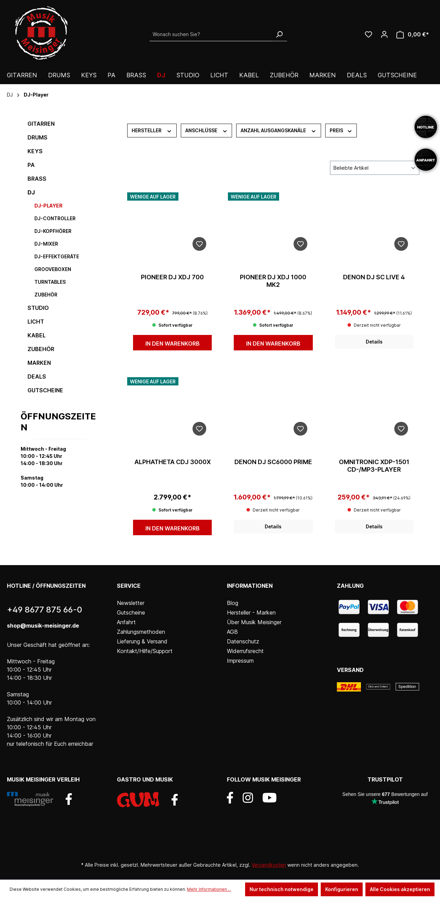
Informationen (250, 585)
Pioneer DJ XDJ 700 (172, 277)
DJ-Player (48, 206)
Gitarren (41, 123)
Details (374, 342)
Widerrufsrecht (245, 651)
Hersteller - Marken (251, 612)
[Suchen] (279, 34)
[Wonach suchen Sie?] (211, 34)
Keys (35, 151)
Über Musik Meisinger (254, 622)
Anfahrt (126, 622)
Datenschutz (243, 641)
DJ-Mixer (46, 244)
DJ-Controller (55, 218)
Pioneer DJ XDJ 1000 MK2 (273, 280)
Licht (36, 321)
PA (31, 164)
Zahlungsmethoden (141, 631)
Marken (39, 362)
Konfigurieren (341, 889)
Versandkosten (269, 865)
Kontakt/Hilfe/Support (145, 651)
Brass (37, 178)
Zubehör (45, 294)
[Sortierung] (374, 168)
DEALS (37, 376)
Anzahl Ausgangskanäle (279, 130)
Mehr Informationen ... (209, 889)
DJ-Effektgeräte (56, 256)
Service (129, 585)
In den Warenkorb (172, 343)
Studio (38, 307)
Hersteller (152, 130)
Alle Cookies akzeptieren (400, 889)
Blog (232, 602)
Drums (37, 137)
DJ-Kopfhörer (53, 231)
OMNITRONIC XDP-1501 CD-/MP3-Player (374, 465)
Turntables (50, 282)
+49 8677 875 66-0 (44, 610)
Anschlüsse (206, 130)
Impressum (240, 660)
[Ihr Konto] (384, 34)
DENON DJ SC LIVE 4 (374, 277)
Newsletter (130, 602)
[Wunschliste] (368, 34)
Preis (341, 130)
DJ (31, 192)
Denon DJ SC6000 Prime (273, 461)
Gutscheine (45, 390)
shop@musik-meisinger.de (43, 625)
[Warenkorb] (412, 34)
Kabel (37, 335)
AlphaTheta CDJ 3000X (172, 461)
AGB (232, 631)
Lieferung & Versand (142, 641)
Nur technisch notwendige (282, 889)
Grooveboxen (52, 269)
